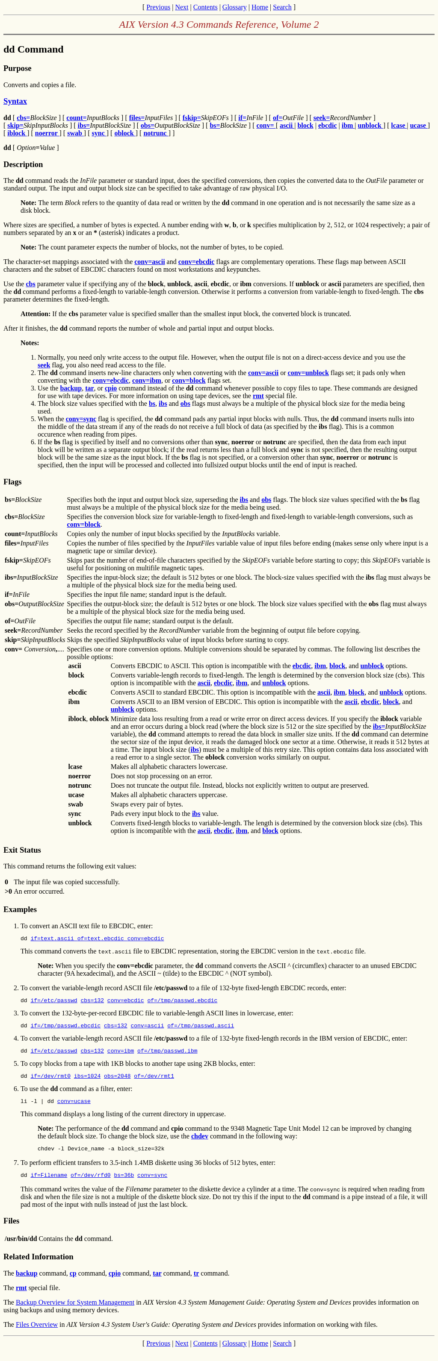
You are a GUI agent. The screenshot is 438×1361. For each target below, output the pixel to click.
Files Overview (37, 1334)
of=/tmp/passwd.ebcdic (182, 1002)
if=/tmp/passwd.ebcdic (65, 1029)
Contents (205, 7)
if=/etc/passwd (53, 1002)
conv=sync (152, 1185)
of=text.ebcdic (102, 939)
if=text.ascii (53, 939)
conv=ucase (74, 1108)
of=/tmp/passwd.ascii (200, 1029)
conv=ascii (147, 1029)
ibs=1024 (87, 1082)
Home (260, 7)
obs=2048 (117, 1082)
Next (181, 7)
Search (282, 7)
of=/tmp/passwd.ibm (167, 1055)
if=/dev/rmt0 (50, 1082)
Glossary (234, 7)
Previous (158, 7)
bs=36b (124, 1185)
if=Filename (48, 1185)
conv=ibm (120, 1055)
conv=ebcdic (145, 939)
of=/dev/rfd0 (91, 1185)
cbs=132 (92, 1002)
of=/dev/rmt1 (154, 1082)
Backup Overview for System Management (75, 1312)
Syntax (15, 101)
